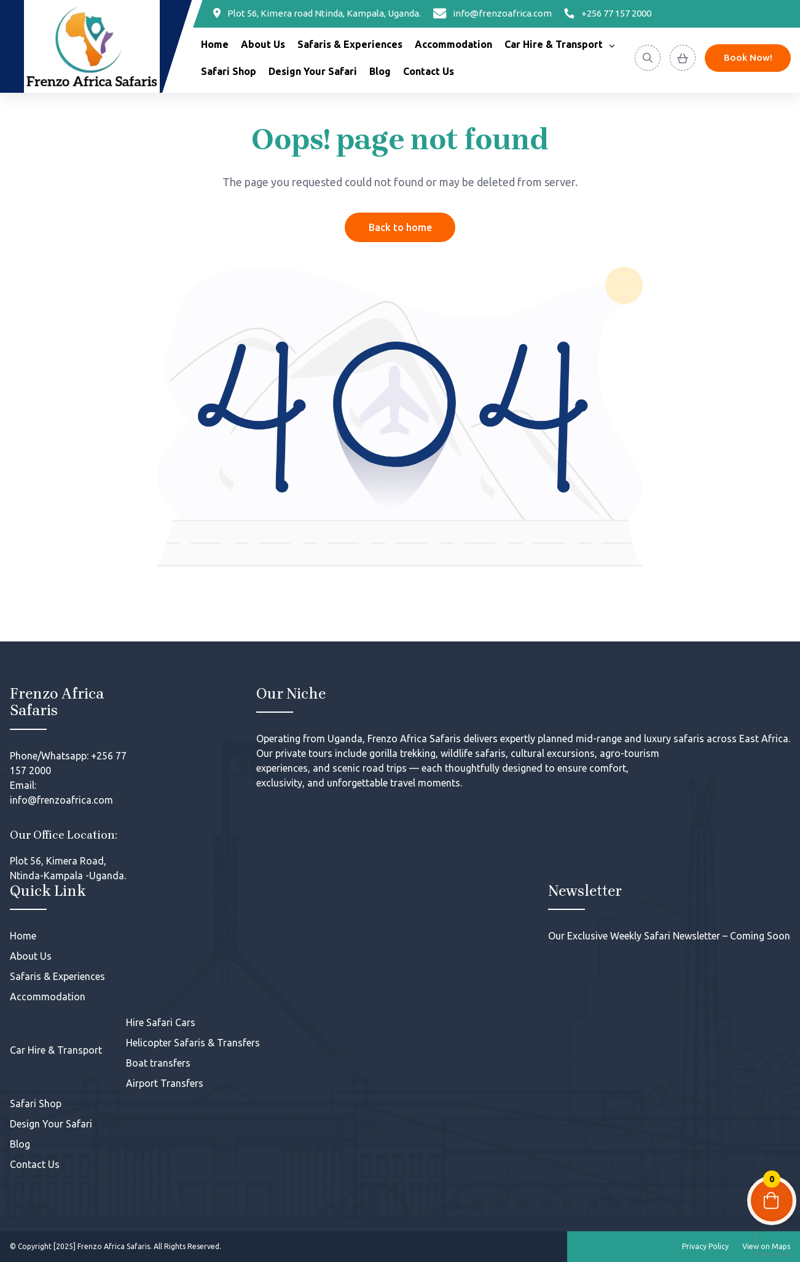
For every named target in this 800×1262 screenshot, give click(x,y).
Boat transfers (158, 1062)
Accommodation (453, 44)
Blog (380, 71)
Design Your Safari (313, 71)
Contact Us (428, 71)
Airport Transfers (164, 1083)
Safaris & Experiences (349, 44)
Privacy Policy (705, 1246)
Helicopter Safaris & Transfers (193, 1042)
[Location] (317, 14)
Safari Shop (228, 71)
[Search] (648, 58)
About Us (263, 44)
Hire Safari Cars (160, 1022)
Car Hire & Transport (553, 44)
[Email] (492, 14)
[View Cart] (683, 58)
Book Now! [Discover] (748, 57)
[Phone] (607, 14)
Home (215, 44)
